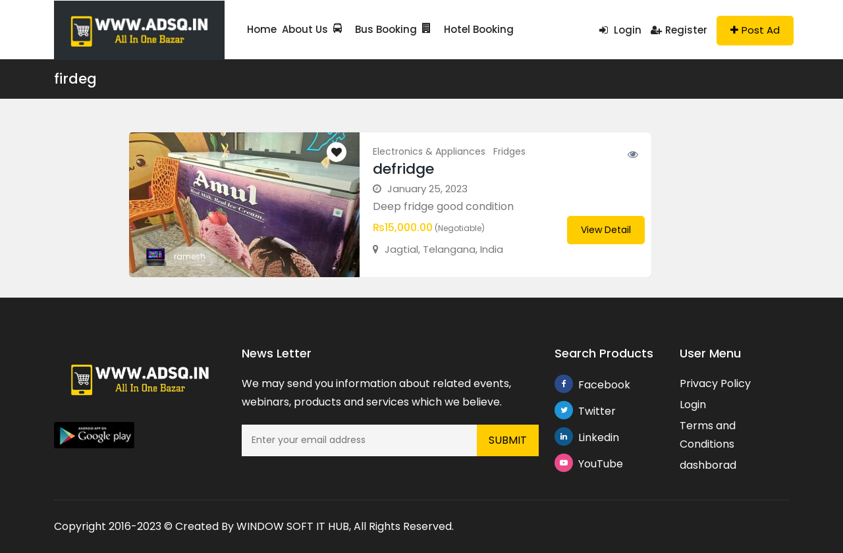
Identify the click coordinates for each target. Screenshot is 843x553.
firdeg (75, 78)
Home (262, 29)
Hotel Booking (468, 29)
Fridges (509, 151)
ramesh (189, 256)
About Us (305, 29)
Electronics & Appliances (429, 151)
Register (679, 30)
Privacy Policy (715, 383)
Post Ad (755, 30)
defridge (403, 169)
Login (620, 30)
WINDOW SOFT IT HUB (292, 526)
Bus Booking (375, 29)
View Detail (606, 229)
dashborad (708, 465)
